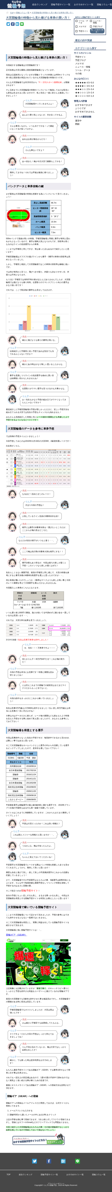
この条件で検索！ (97, 31)
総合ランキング (39, 4)
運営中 (78, 121)
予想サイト (82, 31)
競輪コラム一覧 (104, 4)
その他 (78, 73)
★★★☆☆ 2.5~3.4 (84, 89)
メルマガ (81, 27)
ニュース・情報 (96, 22)
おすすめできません (85, 111)
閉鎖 (77, 124)
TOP (9, 1175)
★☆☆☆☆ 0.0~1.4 (84, 96)
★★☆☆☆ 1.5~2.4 (84, 92)
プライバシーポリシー (56, 1183)
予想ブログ (96, 27)
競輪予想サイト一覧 (60, 4)
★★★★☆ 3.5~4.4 (84, 86)
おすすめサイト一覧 (83, 4)
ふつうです (80, 108)
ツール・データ (82, 22)
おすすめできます (83, 105)
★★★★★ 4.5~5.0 (84, 82)
